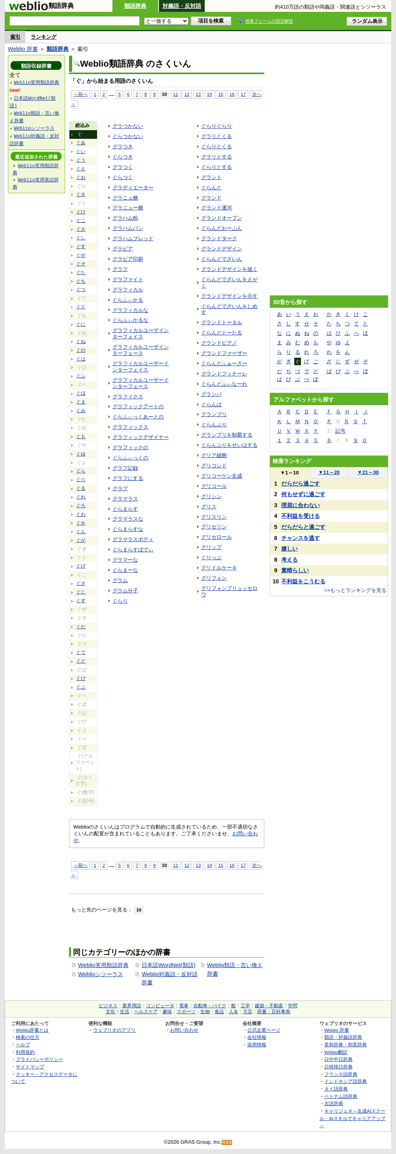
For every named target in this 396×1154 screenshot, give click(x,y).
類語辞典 (135, 6)
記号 (340, 431)
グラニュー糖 (127, 208)
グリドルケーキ (219, 568)
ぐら (81, 471)
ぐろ (81, 505)
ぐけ (81, 212)
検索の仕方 (27, 1037)
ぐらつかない (127, 136)
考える (289, 559)
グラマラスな (127, 519)
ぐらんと (211, 187)
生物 (205, 1011)
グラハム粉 (125, 218)
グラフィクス (127, 397)
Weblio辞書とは (32, 1030)
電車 (184, 1005)
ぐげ (81, 566)
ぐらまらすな (127, 529)
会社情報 (256, 1037)
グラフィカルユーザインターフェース (140, 350)
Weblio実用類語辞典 (103, 965)
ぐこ (81, 220)
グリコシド (214, 466)
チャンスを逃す (300, 538)
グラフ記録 (125, 468)
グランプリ (214, 414)
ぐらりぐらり (216, 126)
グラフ (120, 269)
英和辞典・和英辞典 (345, 1044)
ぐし (81, 238)
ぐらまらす (125, 509)
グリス (209, 507)
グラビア (122, 249)
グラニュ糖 (125, 198)
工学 (245, 1005)
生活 (124, 1011)
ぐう (81, 160)
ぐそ (81, 264)
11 (175, 94)
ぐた (81, 272)
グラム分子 (125, 591)
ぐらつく (122, 177)
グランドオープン (221, 218)
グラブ (120, 488)
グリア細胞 (214, 455)
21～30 (368, 472)
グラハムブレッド (132, 238)
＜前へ (80, 94)
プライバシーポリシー (39, 1059)
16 (232, 94)
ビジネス (108, 1005)
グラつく (122, 167)
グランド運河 (216, 208)
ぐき (81, 194)
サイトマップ (30, 1066)
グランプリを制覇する (226, 435)
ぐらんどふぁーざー (224, 363)
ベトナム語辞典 (340, 1096)
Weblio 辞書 (23, 49)
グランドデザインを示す (229, 296)
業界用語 (131, 1005)
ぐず (81, 600)
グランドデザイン (221, 249)
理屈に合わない (300, 505)
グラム (120, 580)
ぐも (81, 436)
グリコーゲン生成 (221, 476)
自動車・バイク (209, 1005)
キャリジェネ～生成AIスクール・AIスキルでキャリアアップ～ (352, 1118)
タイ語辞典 (336, 1088)
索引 (15, 37)
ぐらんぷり (214, 425)
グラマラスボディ (132, 539)
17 (243, 94)
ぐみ (81, 410)
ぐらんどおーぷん (221, 228)
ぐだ (81, 626)
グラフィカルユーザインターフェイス (140, 333)
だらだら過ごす (300, 483)
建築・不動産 (269, 1005)
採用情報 (256, 1044)
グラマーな (125, 560)
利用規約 (25, 1052)
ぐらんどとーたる (221, 333)
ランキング (43, 37)
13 (198, 94)
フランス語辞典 (340, 1074)
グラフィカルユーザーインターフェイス (140, 366)
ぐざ (81, 583)
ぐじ (81, 592)
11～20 (329, 472)
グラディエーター (132, 187)
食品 (219, 1011)
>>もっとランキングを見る (355, 590)
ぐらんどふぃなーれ (224, 384)
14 (209, 94)
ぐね (81, 341)
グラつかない (127, 126)
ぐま (81, 402)
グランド (211, 198)
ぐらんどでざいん (221, 259)
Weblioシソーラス (100, 974)
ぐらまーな (125, 570)
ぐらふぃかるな (130, 320)
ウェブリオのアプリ (114, 1030)
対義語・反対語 (182, 6)
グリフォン (214, 578)
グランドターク (219, 238)
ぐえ (81, 169)
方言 (247, 1011)
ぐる (81, 488)
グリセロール (216, 537)
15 (220, 94)
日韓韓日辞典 (338, 1066)
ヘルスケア (146, 1011)
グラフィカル (127, 290)
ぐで (81, 652)
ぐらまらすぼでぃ (132, 550)
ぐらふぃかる (127, 300)
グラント (211, 177)
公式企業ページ (263, 1030)
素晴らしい (295, 570)
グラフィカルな (130, 310)
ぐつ (81, 289)
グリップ (211, 547)
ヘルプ (23, 1044)
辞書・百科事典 (273, 1011)
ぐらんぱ (211, 404)
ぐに (81, 324)
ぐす (81, 246)
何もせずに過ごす (303, 494)
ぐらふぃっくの (130, 458)
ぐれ (81, 497)
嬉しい (289, 548)
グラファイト (127, 279)
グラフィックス (130, 427)
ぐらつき (122, 157)
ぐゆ (81, 454)
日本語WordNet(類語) (168, 965)
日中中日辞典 (338, 1059)
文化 (110, 1011)
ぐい (81, 151)
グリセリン (214, 527)
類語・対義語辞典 (343, 1037)
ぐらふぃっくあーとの (138, 417)
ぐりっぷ (211, 557)
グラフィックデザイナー (140, 437)
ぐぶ (81, 687)
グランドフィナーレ (224, 374)
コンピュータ (160, 1005)
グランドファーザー (224, 353)
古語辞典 (333, 1103)
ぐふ (81, 376)
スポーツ (186, 1011)
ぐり (81, 479)
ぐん (81, 531)
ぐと (81, 307)
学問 (292, 1005)
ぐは (81, 359)
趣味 (167, 1011)
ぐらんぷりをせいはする (229, 445)
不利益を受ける (300, 516)
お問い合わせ (184, 1030)
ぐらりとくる (216, 146)
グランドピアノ (219, 343)
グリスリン (214, 517)
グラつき (122, 146)
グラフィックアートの (138, 406)
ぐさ (81, 229)
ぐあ (81, 143)
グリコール (214, 486)
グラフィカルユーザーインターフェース (140, 383)
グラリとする (216, 157)
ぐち (81, 281)
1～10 (289, 473)
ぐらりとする (216, 167)
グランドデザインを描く (229, 269)
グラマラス (125, 499)
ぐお (81, 177)
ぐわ (81, 514)
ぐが (81, 540)
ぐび (81, 678)
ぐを (81, 523)
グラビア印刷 (127, 259)
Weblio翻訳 (335, 1052)
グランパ (211, 394)
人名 (233, 1011)
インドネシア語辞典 (345, 1081)
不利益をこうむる (303, 581)
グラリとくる (216, 136)
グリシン (211, 496)
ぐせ (81, 255)
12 (186, 94)
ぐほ (81, 393)
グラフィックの (130, 447)
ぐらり (120, 601)
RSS (227, 1142)
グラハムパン (127, 228)
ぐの (81, 350)
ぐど (81, 661)
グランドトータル (221, 322)
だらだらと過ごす (303, 527)
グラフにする (127, 478)
